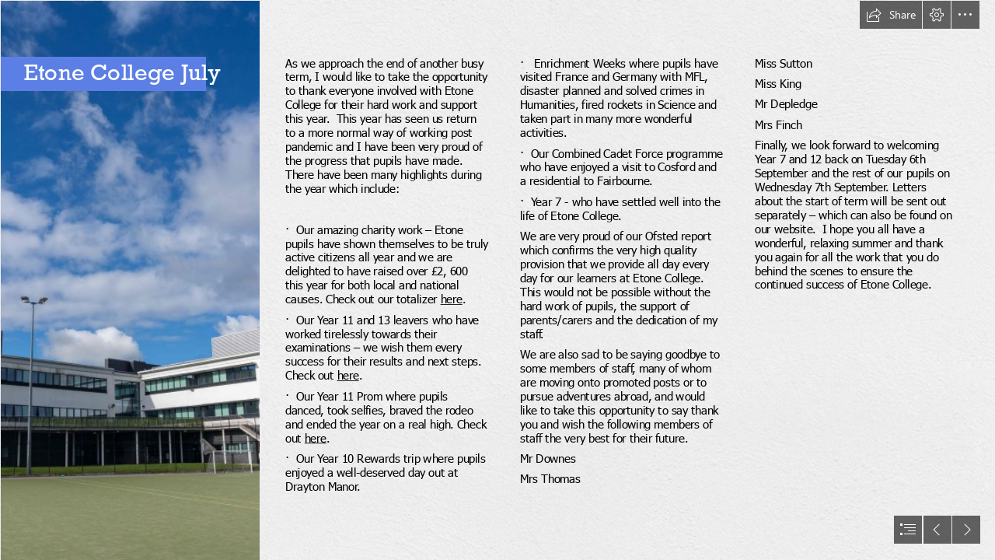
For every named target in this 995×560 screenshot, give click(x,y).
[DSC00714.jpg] (129, 280)
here (451, 299)
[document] (497, 280)
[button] (891, 15)
